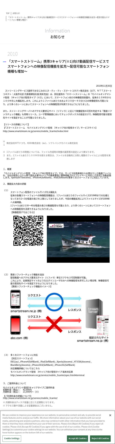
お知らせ (16, 13)
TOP (7, 13)
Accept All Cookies (77, 438)
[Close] (110, 415)
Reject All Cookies (100, 438)
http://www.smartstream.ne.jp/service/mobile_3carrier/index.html (35, 131)
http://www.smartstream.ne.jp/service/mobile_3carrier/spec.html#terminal (47, 375)
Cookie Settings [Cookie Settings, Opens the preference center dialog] (11, 438)
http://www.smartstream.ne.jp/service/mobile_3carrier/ (30, 397)
